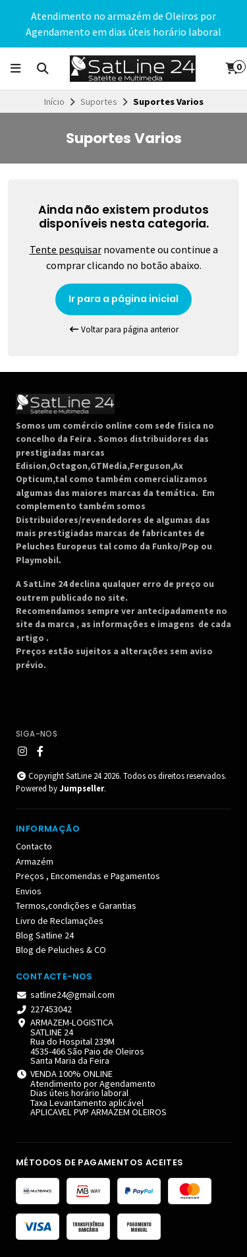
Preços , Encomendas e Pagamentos (88, 875)
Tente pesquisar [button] (65, 249)
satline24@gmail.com (65, 994)
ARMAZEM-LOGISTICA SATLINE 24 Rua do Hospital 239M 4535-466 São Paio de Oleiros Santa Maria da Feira (80, 1041)
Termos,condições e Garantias (76, 905)
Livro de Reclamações (59, 920)
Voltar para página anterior (124, 329)
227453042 (44, 1009)
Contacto (34, 846)
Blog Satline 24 (45, 935)
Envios (28, 891)
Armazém (34, 861)
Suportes (98, 101)
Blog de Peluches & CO (61, 949)
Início (54, 101)
